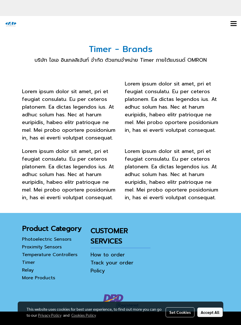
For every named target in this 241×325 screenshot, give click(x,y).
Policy (98, 271)
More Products (38, 277)
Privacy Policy (49, 315)
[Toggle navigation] (233, 24)
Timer (28, 262)
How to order (108, 255)
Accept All (210, 312)
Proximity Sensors (42, 247)
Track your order (112, 263)
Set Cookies (180, 312)
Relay (28, 270)
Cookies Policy (83, 315)
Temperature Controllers (49, 254)
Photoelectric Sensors (46, 239)
